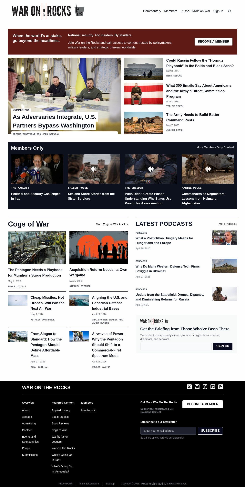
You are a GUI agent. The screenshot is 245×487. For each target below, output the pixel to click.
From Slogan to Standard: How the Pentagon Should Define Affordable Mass (46, 345)
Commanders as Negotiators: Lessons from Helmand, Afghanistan (204, 198)
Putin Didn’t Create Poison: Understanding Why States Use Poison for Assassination (148, 198)
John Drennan (50, 134)
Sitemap (110, 483)
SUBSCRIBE (210, 430)
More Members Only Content (215, 147)
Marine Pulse (192, 187)
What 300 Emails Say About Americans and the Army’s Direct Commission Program (198, 91)
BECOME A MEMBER (213, 41)
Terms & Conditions (89, 483)
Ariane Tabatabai (24, 134)
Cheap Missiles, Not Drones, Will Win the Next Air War (48, 302)
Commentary (21, 110)
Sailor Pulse (78, 187)
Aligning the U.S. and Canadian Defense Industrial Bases (110, 302)
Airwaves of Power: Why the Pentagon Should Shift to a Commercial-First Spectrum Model (108, 345)
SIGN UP (222, 346)
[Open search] (229, 11)
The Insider (134, 187)
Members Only (27, 147)
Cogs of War (28, 224)
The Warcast (20, 187)
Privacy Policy (65, 483)
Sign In (218, 11)
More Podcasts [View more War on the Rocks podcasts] (228, 223)
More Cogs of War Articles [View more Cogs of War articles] (112, 224)
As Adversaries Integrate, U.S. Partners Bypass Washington (55, 121)
